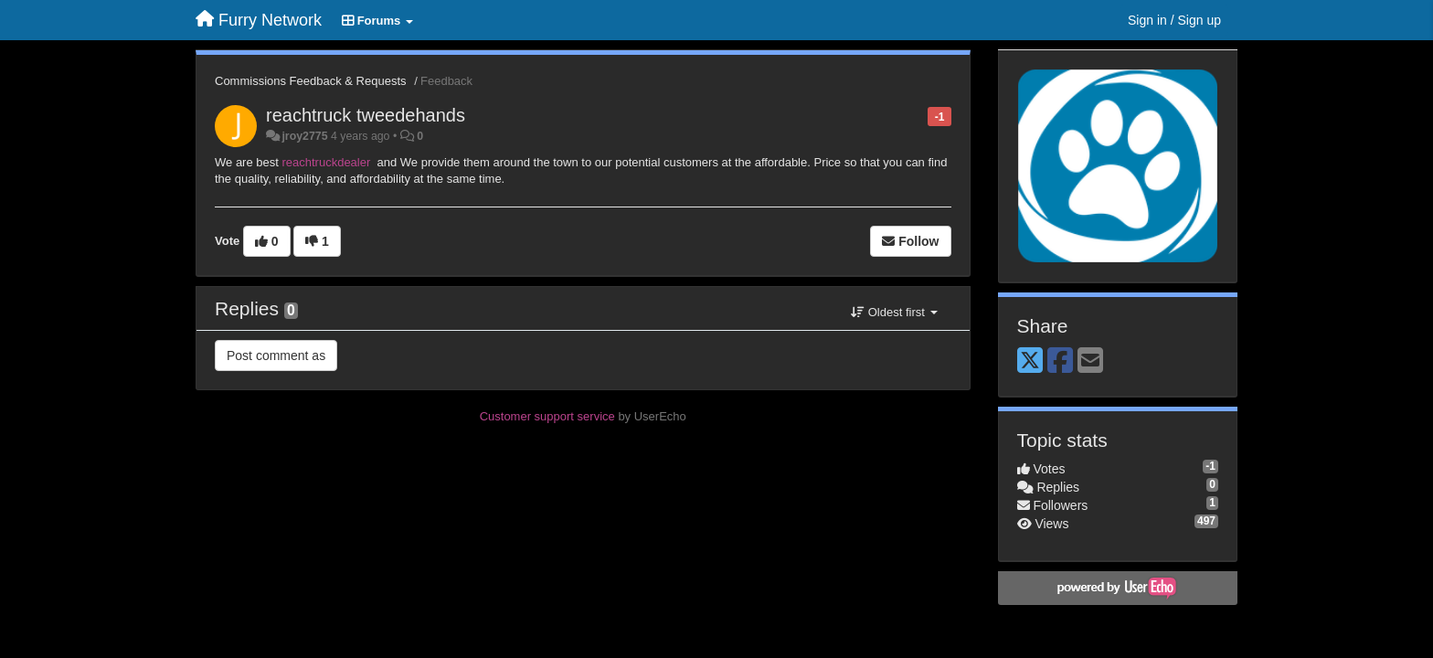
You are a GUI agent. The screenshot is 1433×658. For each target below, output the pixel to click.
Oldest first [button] (894, 312)
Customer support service (547, 416)
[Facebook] (1060, 361)
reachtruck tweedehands (365, 115)
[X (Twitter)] (1030, 361)
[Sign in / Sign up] (1174, 20)
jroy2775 (304, 136)
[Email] (1090, 361)
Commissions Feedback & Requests (311, 81)
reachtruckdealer (327, 162)
